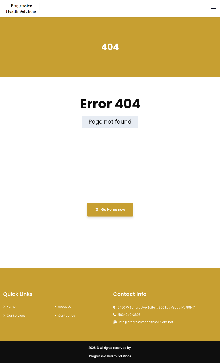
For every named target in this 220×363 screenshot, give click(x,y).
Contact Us (66, 315)
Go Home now (110, 209)
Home (11, 306)
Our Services (16, 315)
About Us (64, 306)
